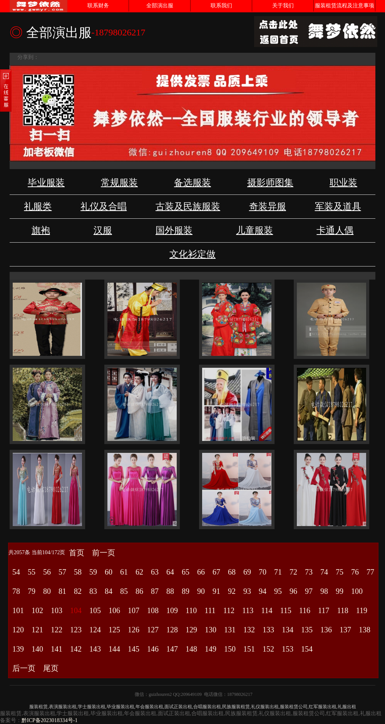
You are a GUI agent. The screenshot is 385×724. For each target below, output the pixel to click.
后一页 (23, 668)
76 (355, 572)
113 (247, 610)
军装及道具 (338, 206)
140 (37, 649)
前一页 (103, 552)
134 (287, 629)
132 (249, 629)
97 (309, 591)
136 (326, 629)
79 (31, 591)
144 (114, 649)
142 (76, 649)
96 (293, 591)
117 (323, 610)
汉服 (103, 230)
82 (78, 591)
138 (364, 629)
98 (324, 591)
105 (95, 610)
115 (285, 610)
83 (93, 591)
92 (232, 591)
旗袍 (41, 230)
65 (185, 572)
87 (155, 591)
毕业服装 (46, 183)
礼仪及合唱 (103, 206)
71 (278, 572)
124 (95, 629)
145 (133, 649)
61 (124, 572)
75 (339, 572)
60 (108, 572)
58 (78, 572)
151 (249, 649)
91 (216, 591)
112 (228, 610)
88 (170, 591)
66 (201, 572)
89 (185, 591)
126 (133, 629)
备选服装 (192, 183)
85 (124, 591)
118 (342, 610)
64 (170, 572)
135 (307, 629)
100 (357, 591)
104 (76, 610)
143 (95, 649)
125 (114, 629)
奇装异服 (267, 206)
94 (262, 591)
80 (47, 591)
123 (76, 629)
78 (16, 591)
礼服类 (38, 206)
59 (93, 572)
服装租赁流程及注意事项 (344, 5)
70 (262, 572)
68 (232, 572)
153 (287, 649)
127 (153, 629)
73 (309, 572)
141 (56, 649)
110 (191, 610)
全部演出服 (159, 5)
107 (133, 610)
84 (108, 591)
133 (268, 629)
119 (361, 610)
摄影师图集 (270, 183)
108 (153, 610)
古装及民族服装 (188, 206)
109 (172, 610)
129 (191, 629)
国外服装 (174, 230)
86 (139, 591)
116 (304, 610)
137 (345, 629)
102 (37, 610)
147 (172, 649)
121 (37, 629)
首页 (76, 552)
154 (307, 649)
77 (370, 572)
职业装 (343, 183)
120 (18, 629)
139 (18, 649)
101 (18, 610)
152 (268, 649)
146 (153, 649)
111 (210, 610)
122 (56, 629)
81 (62, 591)
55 (31, 572)
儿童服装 (254, 230)
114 (266, 610)
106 (114, 610)
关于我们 (283, 5)
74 (324, 572)
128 (172, 629)
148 (191, 649)
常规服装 (119, 183)
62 (139, 572)
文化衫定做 (192, 254)
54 (16, 572)
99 (339, 591)
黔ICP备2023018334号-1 (49, 720)
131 (230, 629)
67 (216, 572)
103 (56, 610)
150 (230, 649)
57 (62, 572)
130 (210, 629)
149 (210, 649)
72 (293, 572)
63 (155, 572)
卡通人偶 (334, 230)
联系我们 (221, 5)
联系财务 (98, 5)
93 (247, 591)
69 (247, 572)
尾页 (51, 668)
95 (278, 591)
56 (47, 572)
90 (201, 591)
